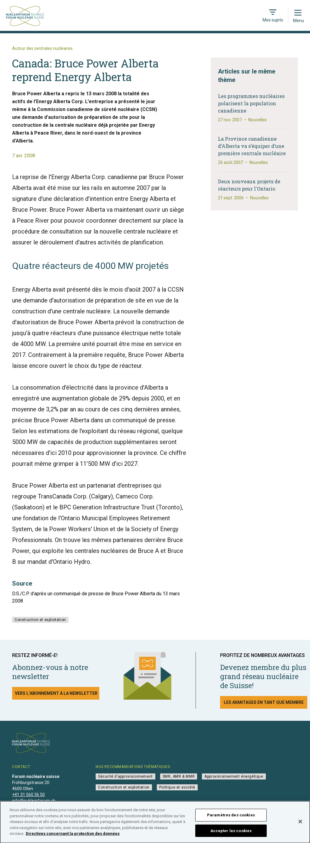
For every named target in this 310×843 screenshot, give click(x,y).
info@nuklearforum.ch (33, 800)
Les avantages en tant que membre (264, 702)
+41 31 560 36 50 (28, 794)
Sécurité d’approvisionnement (125, 776)
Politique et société (177, 787)
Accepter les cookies (231, 833)
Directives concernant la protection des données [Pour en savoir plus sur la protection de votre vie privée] (73, 836)
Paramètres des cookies (231, 817)
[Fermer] (300, 824)
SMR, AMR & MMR (179, 776)
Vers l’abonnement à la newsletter (56, 693)
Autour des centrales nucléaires (42, 48)
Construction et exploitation (40, 620)
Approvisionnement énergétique (233, 776)
